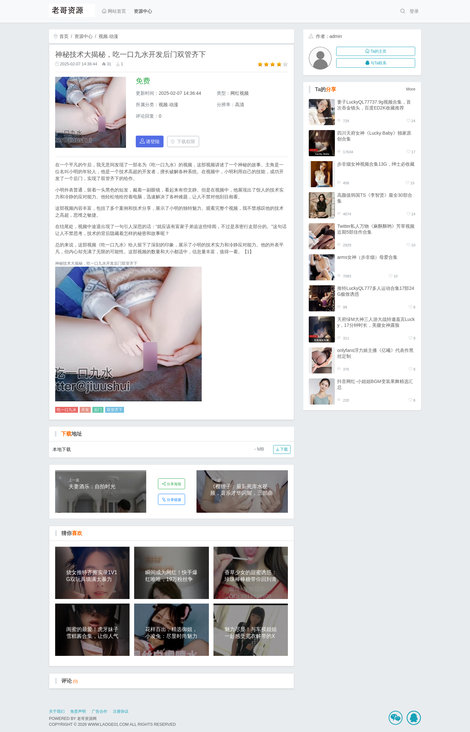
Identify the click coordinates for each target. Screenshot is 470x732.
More (410, 89)
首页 (61, 36)
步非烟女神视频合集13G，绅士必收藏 (375, 164)
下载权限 (183, 141)
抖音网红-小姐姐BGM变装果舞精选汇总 (375, 384)
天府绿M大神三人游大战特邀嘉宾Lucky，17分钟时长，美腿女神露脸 (376, 322)
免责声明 (78, 711)
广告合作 (99, 711)
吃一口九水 (66, 410)
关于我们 (57, 711)
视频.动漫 (108, 36)
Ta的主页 (375, 51)
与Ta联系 (375, 63)
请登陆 (150, 141)
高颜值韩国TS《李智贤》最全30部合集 (374, 198)
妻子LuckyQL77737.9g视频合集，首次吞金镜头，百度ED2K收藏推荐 (374, 104)
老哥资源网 (87, 718)
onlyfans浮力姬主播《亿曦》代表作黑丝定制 (375, 353)
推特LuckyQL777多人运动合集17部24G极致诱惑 (375, 291)
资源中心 (143, 11)
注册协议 (121, 711)
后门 (98, 410)
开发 (85, 410)
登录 (414, 11)
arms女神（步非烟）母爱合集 (367, 257)
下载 (282, 449)
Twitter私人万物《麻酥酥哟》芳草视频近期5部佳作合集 (376, 229)
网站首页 (114, 11)
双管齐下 (114, 410)
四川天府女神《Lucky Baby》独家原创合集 (374, 135)
